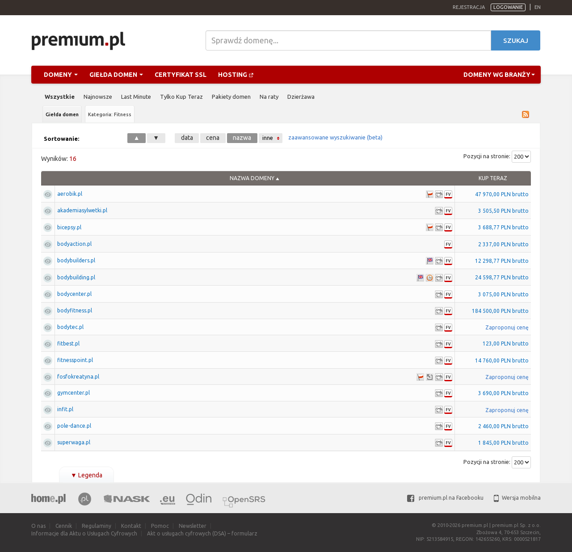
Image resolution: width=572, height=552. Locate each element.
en (537, 7)
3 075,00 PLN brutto (503, 294)
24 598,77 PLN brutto (502, 277)
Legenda (86, 475)
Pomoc (160, 526)
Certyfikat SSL (180, 74)
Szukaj (515, 40)
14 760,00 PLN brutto (502, 360)
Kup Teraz (493, 178)
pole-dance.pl (74, 426)
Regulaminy (96, 526)
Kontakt (131, 526)
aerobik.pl (69, 194)
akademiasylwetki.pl (82, 210)
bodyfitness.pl (74, 310)
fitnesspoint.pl (75, 360)
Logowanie (508, 7)
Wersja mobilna (517, 498)
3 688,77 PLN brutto (503, 227)
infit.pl (65, 409)
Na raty (269, 96)
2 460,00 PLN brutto (503, 426)
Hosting (236, 74)
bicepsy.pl (69, 227)
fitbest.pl (68, 343)
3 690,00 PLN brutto (503, 393)
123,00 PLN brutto (506, 343)
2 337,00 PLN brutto (503, 244)
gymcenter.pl (73, 393)
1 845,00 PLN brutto (503, 443)
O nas (38, 526)
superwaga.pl (73, 442)
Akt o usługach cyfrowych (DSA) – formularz (202, 533)
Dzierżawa (301, 96)
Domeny (61, 74)
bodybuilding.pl (76, 277)
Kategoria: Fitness (109, 114)
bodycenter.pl (74, 294)
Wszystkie (60, 96)
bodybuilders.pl (76, 260)
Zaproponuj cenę (507, 327)
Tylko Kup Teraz (181, 96)
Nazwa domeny (252, 178)
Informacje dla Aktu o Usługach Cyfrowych (84, 533)
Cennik (63, 526)
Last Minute (136, 96)
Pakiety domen (231, 96)
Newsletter (192, 526)
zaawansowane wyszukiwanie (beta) (335, 137)
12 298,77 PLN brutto (502, 261)
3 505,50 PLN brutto (503, 211)
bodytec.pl (70, 327)
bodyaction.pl (74, 244)
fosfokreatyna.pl (78, 376)
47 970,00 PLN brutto (502, 194)
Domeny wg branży (499, 74)
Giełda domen (116, 74)
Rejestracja (469, 7)
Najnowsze (98, 96)
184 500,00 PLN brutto (500, 311)
